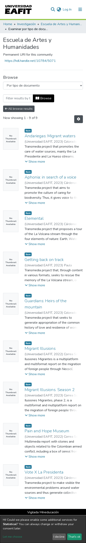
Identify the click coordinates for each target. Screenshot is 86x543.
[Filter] (18, 98)
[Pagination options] (78, 119)
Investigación (26, 24)
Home (7, 24)
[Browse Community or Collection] (43, 85)
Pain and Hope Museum (47, 431)
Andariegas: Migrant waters (50, 136)
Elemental (34, 218)
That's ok (74, 537)
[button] (58, 9)
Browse (43, 98)
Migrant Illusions (40, 348)
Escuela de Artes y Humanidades (61, 24)
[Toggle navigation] (80, 9)
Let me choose (12, 537)
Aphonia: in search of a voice (50, 177)
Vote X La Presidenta (44, 472)
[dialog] (43, 529)
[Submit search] (52, 9)
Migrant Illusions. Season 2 (50, 390)
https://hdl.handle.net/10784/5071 (30, 61)
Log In (67, 9)
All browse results (19, 109)
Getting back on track (44, 259)
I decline (59, 537)
